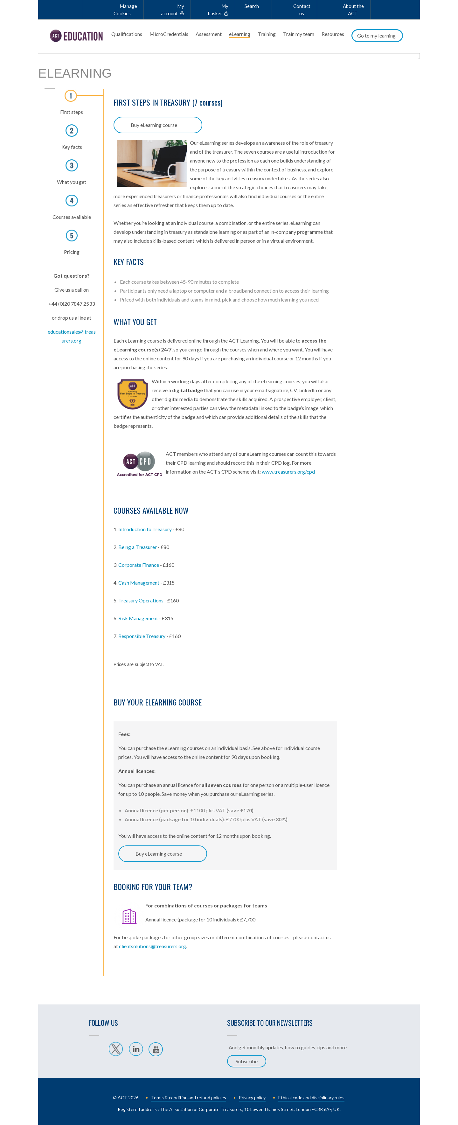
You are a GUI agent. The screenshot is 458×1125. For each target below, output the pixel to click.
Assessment (209, 34)
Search (252, 6)
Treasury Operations (140, 598)
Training (267, 34)
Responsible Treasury (142, 634)
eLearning (239, 34)
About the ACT (353, 9)
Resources (333, 34)
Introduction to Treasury (145, 527)
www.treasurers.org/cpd (288, 470)
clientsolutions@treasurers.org (152, 944)
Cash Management (138, 581)
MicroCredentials (168, 34)
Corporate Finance (138, 563)
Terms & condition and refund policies (188, 1096)
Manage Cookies (125, 9)
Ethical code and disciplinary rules (311, 1096)
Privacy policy (252, 1096)
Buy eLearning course (154, 123)
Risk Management (138, 616)
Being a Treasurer (137, 545)
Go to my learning (376, 35)
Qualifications (126, 34)
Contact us (301, 9)
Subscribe (247, 1060)
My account (172, 9)
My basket (218, 9)
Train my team (298, 34)
